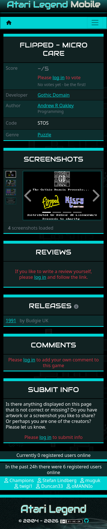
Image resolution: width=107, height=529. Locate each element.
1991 (11, 320)
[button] (29, 195)
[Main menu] (95, 22)
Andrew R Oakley (56, 105)
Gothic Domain (54, 95)
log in (58, 77)
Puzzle (44, 135)
